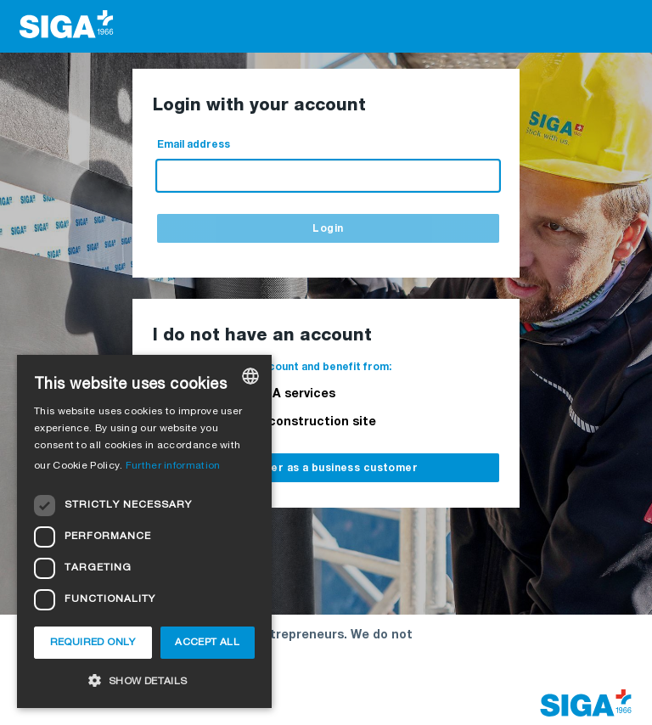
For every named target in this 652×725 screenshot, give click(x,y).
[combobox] (250, 376)
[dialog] (144, 531)
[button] (144, 680)
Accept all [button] (207, 643)
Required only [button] (93, 643)
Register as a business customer (326, 468)
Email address (193, 144)
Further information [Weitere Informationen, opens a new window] (173, 466)
